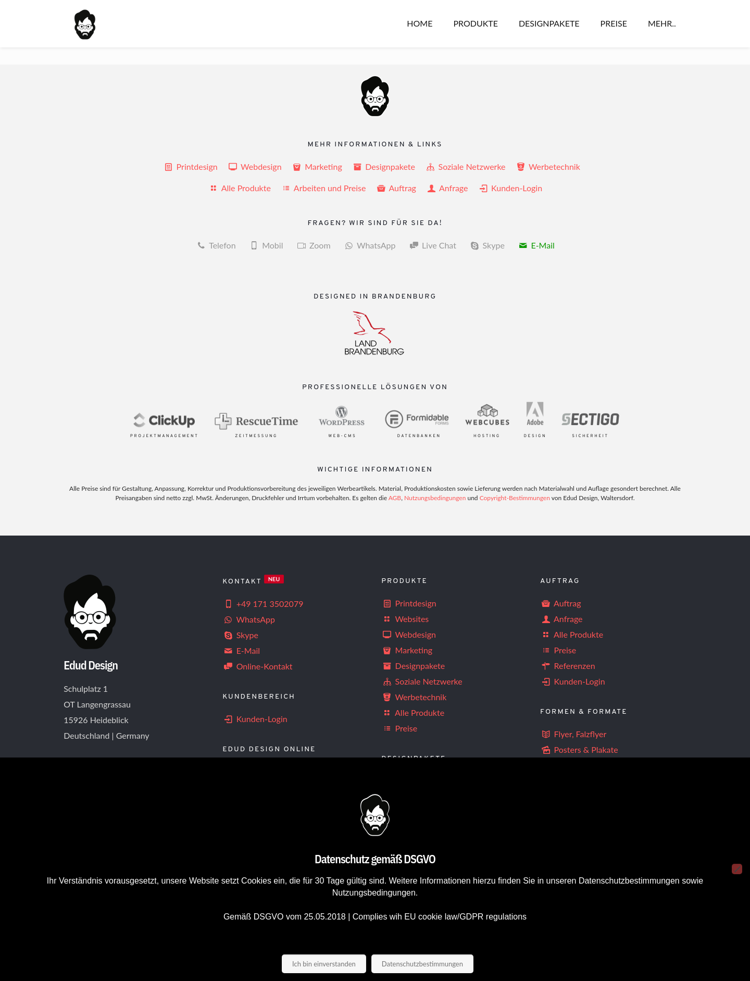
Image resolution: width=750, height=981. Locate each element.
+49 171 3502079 (262, 604)
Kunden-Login (510, 188)
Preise (399, 728)
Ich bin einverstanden (324, 964)
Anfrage (448, 188)
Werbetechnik (547, 166)
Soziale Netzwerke (466, 166)
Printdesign (191, 166)
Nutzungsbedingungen (435, 498)
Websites (405, 619)
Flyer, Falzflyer (573, 734)
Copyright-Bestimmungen (515, 498)
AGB (395, 498)
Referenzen (567, 665)
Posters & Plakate (579, 749)
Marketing (317, 166)
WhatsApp (376, 245)
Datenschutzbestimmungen (422, 964)
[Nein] (737, 869)
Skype (240, 635)
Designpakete (384, 166)
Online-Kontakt (257, 666)
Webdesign (255, 166)
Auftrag (397, 188)
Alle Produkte (240, 188)
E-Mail (542, 245)
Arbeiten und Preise (324, 188)
